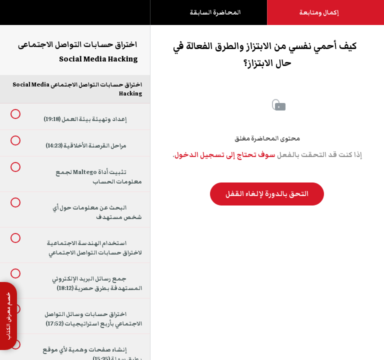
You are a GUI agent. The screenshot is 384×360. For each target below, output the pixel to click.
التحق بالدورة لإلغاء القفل (267, 194)
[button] (17, 17)
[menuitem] (75, 22)
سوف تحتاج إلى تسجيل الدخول (225, 155)
